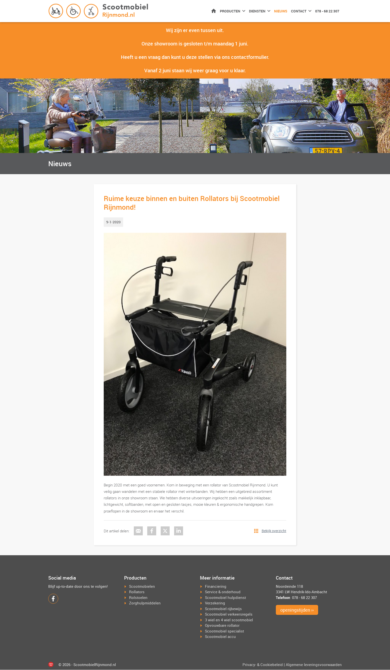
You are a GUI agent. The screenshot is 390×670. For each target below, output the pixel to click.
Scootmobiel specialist (224, 631)
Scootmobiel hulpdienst (225, 597)
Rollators (137, 592)
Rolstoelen (138, 597)
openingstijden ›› (297, 610)
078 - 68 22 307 (327, 11)
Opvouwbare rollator (222, 625)
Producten (230, 11)
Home (213, 10)
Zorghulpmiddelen (145, 603)
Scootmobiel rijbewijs (223, 608)
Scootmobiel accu (220, 636)
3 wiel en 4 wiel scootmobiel (229, 619)
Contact (298, 11)
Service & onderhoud (223, 592)
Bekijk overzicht (274, 531)
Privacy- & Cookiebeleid (263, 664)
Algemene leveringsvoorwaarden (314, 664)
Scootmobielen (142, 586)
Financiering (215, 586)
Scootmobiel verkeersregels (228, 614)
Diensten (257, 11)
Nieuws (280, 11)
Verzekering (215, 603)
